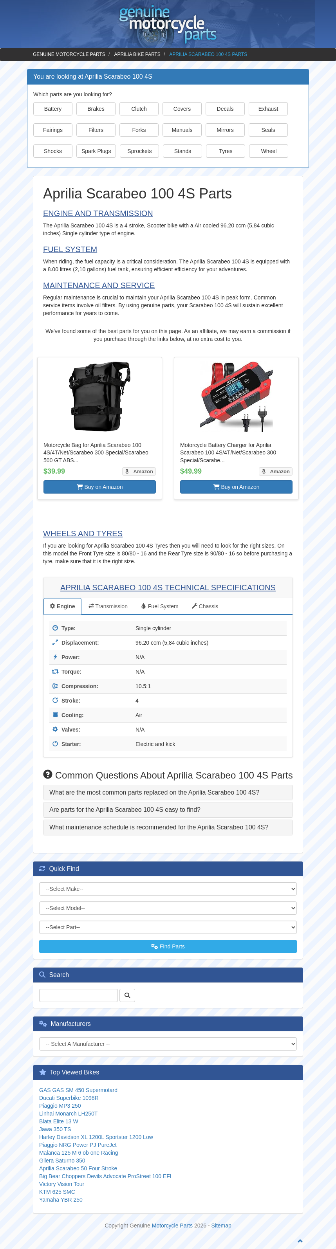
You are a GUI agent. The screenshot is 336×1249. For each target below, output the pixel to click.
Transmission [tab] (108, 606)
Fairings (53, 130)
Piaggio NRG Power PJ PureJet (78, 1145)
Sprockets (139, 151)
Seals (268, 130)
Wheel (269, 151)
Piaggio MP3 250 (60, 1106)
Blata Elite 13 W (58, 1121)
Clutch (139, 109)
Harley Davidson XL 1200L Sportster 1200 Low (96, 1137)
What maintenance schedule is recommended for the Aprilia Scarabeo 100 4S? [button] (158, 827)
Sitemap (221, 1225)
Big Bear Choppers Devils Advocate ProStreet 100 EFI (105, 1176)
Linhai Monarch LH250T (68, 1113)
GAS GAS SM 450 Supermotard (78, 1090)
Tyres (225, 151)
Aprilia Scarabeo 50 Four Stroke (78, 1168)
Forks (139, 130)
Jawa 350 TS (55, 1129)
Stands (182, 151)
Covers (182, 109)
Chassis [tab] (205, 606)
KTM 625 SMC (57, 1192)
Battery (52, 109)
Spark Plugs (96, 151)
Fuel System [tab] (160, 606)
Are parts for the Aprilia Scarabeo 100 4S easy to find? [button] (125, 809)
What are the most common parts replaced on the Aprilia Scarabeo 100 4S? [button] (154, 792)
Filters (96, 130)
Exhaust (268, 109)
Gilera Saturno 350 (62, 1160)
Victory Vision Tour (61, 1184)
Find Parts (168, 946)
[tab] (168, 792)
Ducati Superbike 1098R (69, 1098)
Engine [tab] (62, 606)
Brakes (96, 109)
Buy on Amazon (100, 487)
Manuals (182, 130)
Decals (225, 109)
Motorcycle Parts (172, 1225)
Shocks (53, 151)
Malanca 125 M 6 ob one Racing (78, 1153)
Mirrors (225, 130)
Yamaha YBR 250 (61, 1200)
